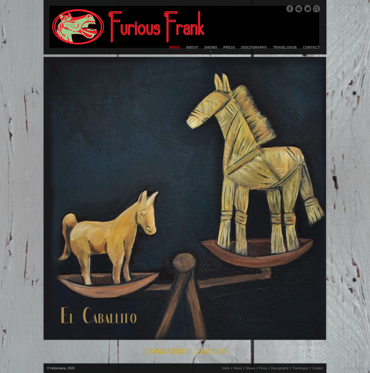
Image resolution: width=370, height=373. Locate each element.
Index (174, 47)
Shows (210, 47)
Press (229, 47)
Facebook (289, 8)
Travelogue (285, 47)
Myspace (298, 8)
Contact (311, 47)
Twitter (307, 8)
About (192, 47)
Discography (254, 47)
